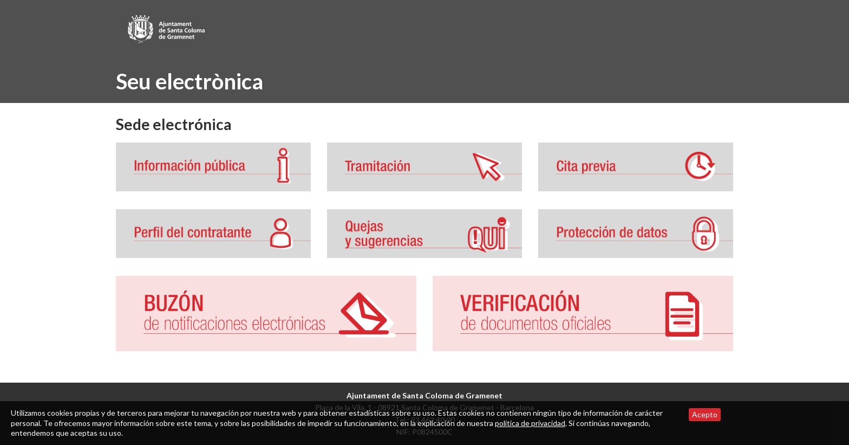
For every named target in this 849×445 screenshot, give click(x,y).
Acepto (704, 414)
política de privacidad (530, 423)
